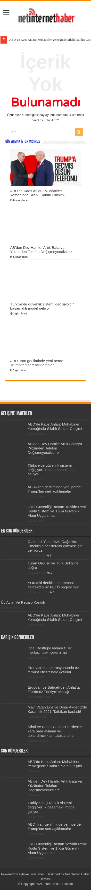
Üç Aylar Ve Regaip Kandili (23, 602)
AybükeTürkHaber (31, 874)
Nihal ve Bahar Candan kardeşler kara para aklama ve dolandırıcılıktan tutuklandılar (55, 731)
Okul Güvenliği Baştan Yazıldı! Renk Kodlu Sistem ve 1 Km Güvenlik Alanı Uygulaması (57, 511)
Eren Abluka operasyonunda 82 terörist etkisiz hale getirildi (53, 670)
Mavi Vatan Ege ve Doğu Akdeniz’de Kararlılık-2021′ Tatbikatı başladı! (57, 709)
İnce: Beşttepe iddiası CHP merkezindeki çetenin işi (50, 650)
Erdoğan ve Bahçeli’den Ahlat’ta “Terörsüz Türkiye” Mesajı (54, 689)
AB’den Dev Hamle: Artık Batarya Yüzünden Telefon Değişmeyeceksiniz (41, 249)
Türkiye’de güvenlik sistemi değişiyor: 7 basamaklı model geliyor (42, 306)
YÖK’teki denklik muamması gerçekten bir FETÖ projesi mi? (53, 585)
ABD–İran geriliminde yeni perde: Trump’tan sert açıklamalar (37, 363)
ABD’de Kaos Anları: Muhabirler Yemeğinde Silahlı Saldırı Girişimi (37, 193)
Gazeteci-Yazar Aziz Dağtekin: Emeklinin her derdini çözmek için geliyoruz (55, 546)
